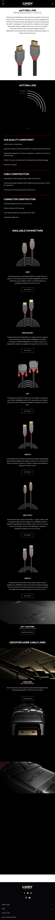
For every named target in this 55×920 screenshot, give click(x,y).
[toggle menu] (3, 4)
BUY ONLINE (27, 289)
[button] (52, 4)
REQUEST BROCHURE (27, 632)
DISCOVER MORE (27, 698)
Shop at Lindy (6, 913)
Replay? (27, 130)
